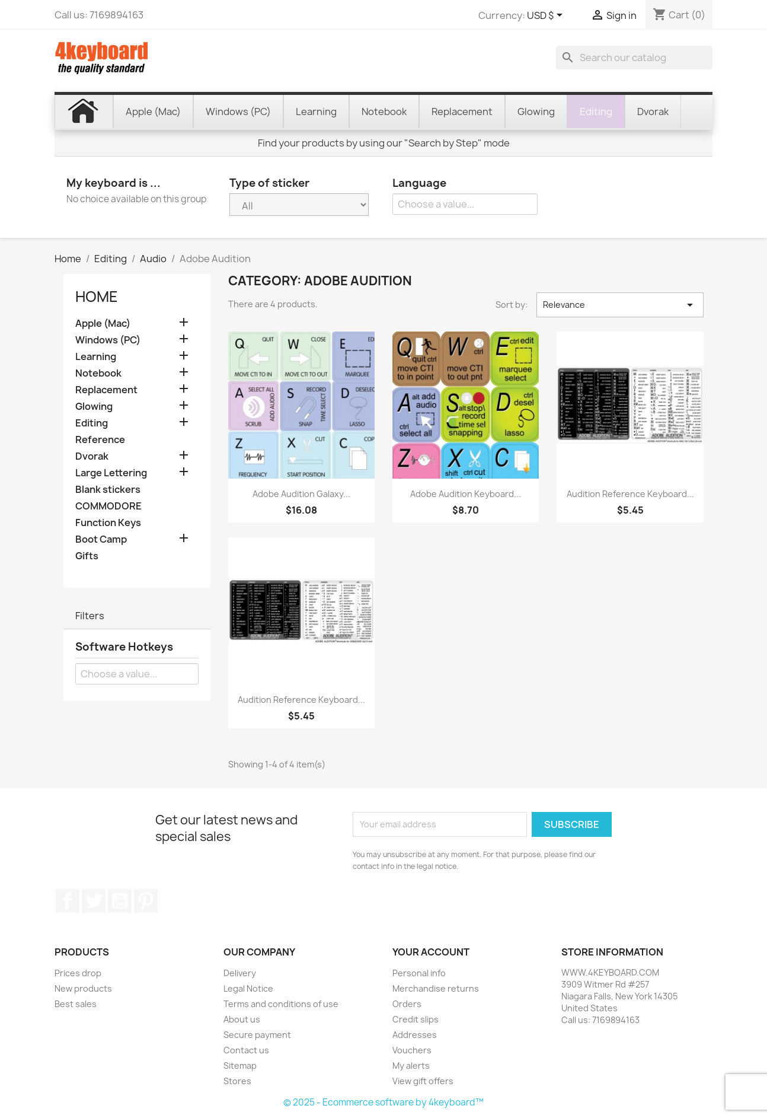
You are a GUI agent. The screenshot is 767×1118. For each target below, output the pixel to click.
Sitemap (240, 1065)
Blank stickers (107, 489)
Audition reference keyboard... (630, 493)
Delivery (239, 973)
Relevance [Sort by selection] (620, 305)
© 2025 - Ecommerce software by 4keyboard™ (383, 1102)
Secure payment (257, 1034)
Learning (95, 357)
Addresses (414, 1034)
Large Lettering (111, 473)
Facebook (67, 901)
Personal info (419, 973)
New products (83, 988)
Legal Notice (248, 988)
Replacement (106, 390)
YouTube (120, 901)
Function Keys (108, 523)
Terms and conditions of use (280, 1003)
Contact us (246, 1050)
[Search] (634, 57)
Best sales (76, 1003)
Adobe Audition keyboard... (465, 493)
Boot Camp (101, 539)
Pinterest (146, 901)
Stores (237, 1081)
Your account (430, 951)
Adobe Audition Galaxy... (301, 493)
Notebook (98, 373)
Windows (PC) (107, 340)
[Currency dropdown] (547, 16)
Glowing (94, 406)
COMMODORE (108, 506)
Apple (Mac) (102, 323)
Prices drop (78, 973)
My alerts (411, 1065)
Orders (406, 1003)
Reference (100, 440)
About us (241, 1019)
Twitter (94, 901)
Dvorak (91, 456)
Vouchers (412, 1050)
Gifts (86, 556)
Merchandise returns (435, 988)
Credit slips (415, 1019)
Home (96, 296)
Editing (91, 423)
